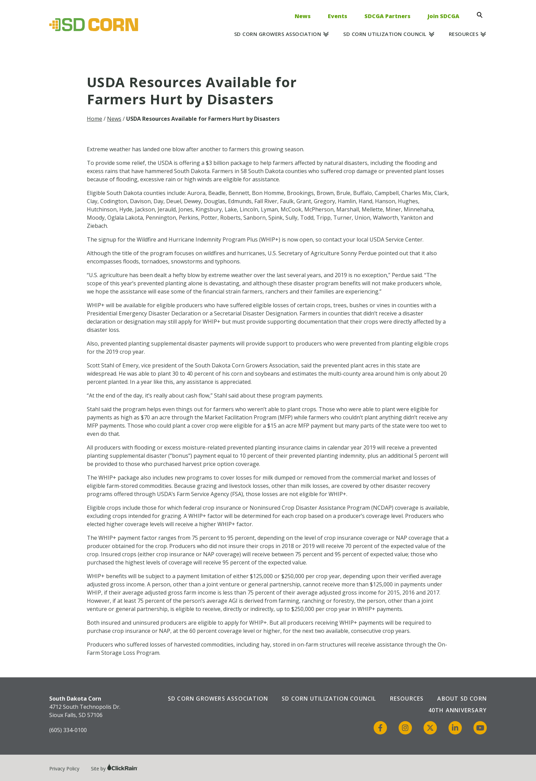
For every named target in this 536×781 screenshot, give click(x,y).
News (303, 16)
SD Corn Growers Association (277, 33)
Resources (464, 33)
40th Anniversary (457, 710)
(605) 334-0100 (68, 730)
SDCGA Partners (387, 16)
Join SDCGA (443, 16)
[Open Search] (482, 15)
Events (337, 16)
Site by (114, 768)
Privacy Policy (64, 768)
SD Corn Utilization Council (385, 33)
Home (94, 118)
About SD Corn (462, 698)
